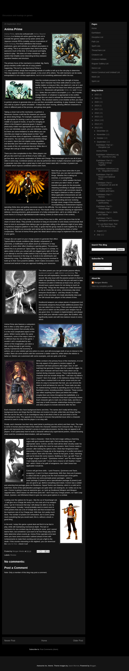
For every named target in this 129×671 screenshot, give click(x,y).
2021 (97, 98)
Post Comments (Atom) (49, 649)
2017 (97, 109)
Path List (95, 42)
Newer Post (9, 640)
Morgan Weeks (101, 282)
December (101, 131)
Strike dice (68, 90)
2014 (97, 120)
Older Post (78, 640)
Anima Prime (9, 34)
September (101, 142)
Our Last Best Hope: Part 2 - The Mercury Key (106, 225)
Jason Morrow (73, 666)
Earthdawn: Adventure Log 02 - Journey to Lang (107, 155)
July (99, 235)
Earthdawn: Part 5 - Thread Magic (104, 207)
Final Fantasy (9, 44)
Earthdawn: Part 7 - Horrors (104, 195)
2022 (97, 95)
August (100, 231)
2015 (97, 117)
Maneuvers (39, 90)
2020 (97, 102)
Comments (99, 268)
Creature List (97, 55)
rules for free (12, 544)
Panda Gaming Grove (29, 10)
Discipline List (97, 37)
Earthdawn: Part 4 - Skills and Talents (106, 213)
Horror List (96, 68)
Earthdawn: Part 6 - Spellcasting (104, 201)
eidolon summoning (66, 273)
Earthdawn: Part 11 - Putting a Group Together (105, 162)
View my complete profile (102, 286)
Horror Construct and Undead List (106, 72)
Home (44, 640)
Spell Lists (96, 46)
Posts (96, 264)
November (101, 134)
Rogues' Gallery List (100, 64)
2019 (97, 106)
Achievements (56, 180)
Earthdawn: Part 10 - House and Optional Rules (105, 176)
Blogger (93, 666)
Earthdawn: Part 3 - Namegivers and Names (107, 219)
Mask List (96, 77)
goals (69, 93)
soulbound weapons (46, 273)
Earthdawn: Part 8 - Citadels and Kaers (105, 190)
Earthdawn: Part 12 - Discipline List (105, 146)
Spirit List (95, 81)
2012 (97, 128)
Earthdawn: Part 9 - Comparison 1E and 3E (107, 184)
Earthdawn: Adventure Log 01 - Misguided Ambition (107, 170)
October (100, 138)
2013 (97, 124)
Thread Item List (98, 50)
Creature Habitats (99, 59)
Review (13, 555)
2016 (97, 113)
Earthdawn (96, 33)
